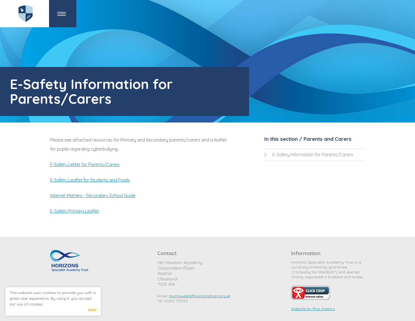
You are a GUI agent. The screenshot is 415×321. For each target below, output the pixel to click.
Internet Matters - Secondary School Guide (92, 195)
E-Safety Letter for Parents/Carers (85, 164)
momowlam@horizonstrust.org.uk (199, 296)
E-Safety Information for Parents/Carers (308, 154)
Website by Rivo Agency (313, 308)
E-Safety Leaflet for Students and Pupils (90, 180)
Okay (92, 310)
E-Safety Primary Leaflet (74, 211)
